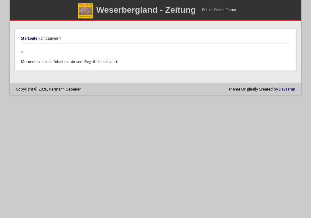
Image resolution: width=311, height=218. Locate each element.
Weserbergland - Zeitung (146, 10)
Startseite (29, 38)
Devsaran (287, 89)
